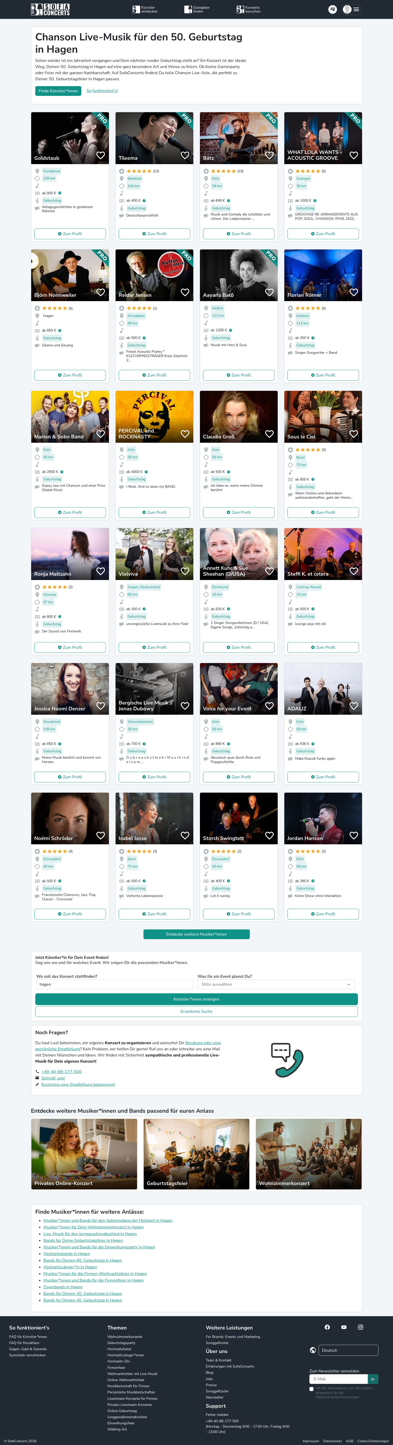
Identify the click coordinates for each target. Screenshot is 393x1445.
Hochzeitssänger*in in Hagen (70, 1267)
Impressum (311, 1441)
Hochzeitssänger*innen (125, 1355)
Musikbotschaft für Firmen (128, 1386)
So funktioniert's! (102, 91)
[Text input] (338, 1379)
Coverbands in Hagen (63, 1287)
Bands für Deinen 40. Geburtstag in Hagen (82, 1300)
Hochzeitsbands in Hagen (66, 1254)
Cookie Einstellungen (373, 1441)
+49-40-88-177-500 (61, 1072)
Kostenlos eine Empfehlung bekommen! (78, 1084)
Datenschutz (332, 1441)
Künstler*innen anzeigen (196, 999)
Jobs (209, 1378)
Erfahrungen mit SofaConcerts (230, 1366)
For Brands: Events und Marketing (233, 1336)
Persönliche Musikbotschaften (131, 1392)
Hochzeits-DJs (118, 1361)
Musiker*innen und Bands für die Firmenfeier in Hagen (93, 1280)
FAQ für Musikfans (24, 1342)
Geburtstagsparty (121, 1342)
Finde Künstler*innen (58, 91)
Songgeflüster (217, 1342)
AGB (349, 1441)
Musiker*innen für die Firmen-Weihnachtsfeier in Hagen (95, 1274)
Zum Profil (72, 234)
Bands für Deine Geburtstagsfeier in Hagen (83, 1240)
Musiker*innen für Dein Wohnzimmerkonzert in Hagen (93, 1227)
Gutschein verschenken (27, 1355)
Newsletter (214, 1397)
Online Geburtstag (122, 1410)
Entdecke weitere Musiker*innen (196, 934)
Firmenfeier (116, 1367)
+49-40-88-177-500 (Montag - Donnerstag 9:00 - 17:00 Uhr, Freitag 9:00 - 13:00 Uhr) (247, 1426)
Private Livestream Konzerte (129, 1404)
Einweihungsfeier (121, 1423)
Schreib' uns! (53, 1078)
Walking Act (117, 1429)
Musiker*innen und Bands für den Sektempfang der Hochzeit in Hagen (107, 1220)
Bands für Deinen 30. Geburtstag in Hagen (82, 1293)
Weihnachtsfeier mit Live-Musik (132, 1373)
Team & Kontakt (218, 1360)
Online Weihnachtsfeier (125, 1380)
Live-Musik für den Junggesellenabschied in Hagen (90, 1234)
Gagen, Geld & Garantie (28, 1349)
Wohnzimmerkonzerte (124, 1336)
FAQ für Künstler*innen (28, 1336)
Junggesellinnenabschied (127, 1417)
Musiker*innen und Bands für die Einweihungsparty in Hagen (99, 1247)
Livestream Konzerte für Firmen (132, 1398)
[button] (351, 9)
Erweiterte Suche (196, 1011)
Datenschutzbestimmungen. (338, 1397)
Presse (211, 1385)
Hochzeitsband (119, 1349)
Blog (209, 1372)
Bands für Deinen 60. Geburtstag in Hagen (82, 1260)
